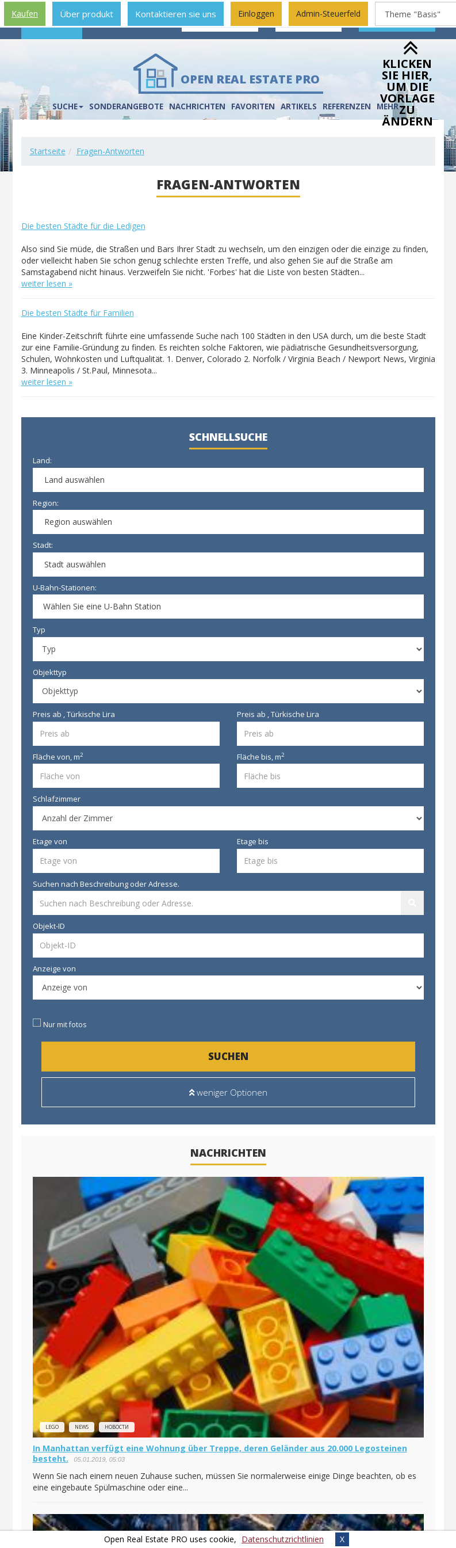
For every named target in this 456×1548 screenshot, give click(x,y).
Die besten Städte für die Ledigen (83, 225)
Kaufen (25, 13)
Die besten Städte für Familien (77, 312)
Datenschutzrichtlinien (283, 1539)
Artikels (299, 106)
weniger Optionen (228, 1092)
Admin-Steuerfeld (328, 13)
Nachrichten (197, 106)
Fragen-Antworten (110, 151)
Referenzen (347, 106)
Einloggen (256, 13)
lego (52, 1427)
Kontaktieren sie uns (175, 14)
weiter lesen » (46, 283)
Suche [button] (67, 106)
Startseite (48, 151)
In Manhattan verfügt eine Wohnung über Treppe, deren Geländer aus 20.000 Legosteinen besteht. (220, 1453)
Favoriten (253, 106)
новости (117, 1427)
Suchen (228, 1056)
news (82, 1427)
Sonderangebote (126, 106)
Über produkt (86, 14)
